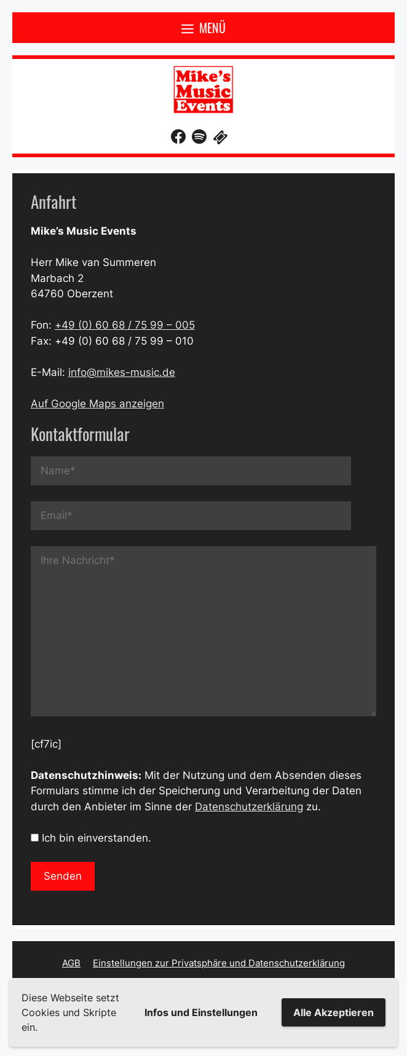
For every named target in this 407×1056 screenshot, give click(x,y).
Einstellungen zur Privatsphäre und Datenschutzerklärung (219, 963)
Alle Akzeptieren (333, 1012)
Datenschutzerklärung (249, 806)
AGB (71, 963)
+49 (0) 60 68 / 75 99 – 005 (125, 325)
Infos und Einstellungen (201, 1012)
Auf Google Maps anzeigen (97, 403)
